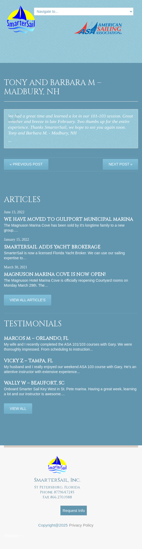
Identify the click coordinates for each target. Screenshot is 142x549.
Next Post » (120, 164)
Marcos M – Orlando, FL (36, 338)
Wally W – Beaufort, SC (34, 383)
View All (18, 408)
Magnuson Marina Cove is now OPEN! (54, 274)
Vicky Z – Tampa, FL (28, 361)
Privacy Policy (81, 525)
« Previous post (26, 164)
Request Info (74, 510)
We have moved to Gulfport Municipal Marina (68, 219)
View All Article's (28, 300)
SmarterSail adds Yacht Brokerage (52, 247)
